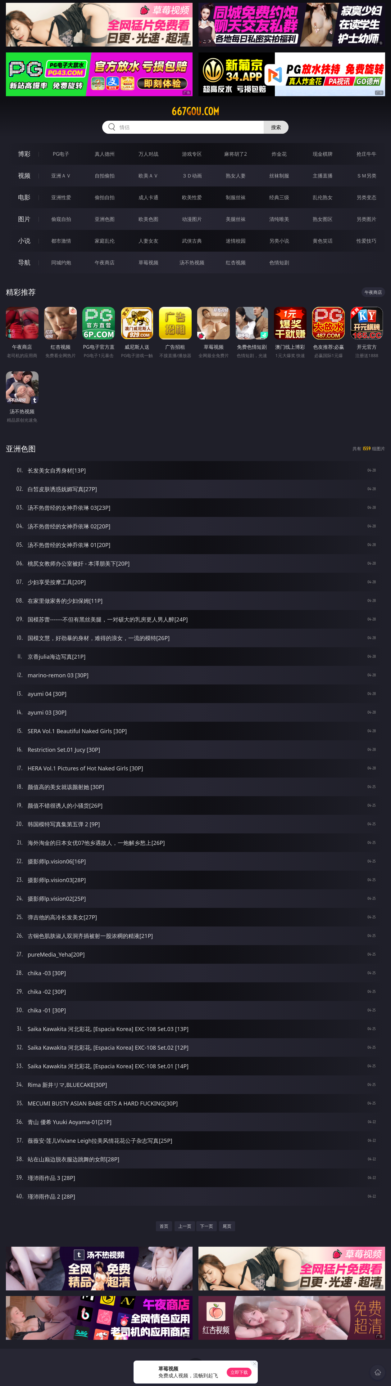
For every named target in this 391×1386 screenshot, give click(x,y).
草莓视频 (148, 262)
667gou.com (195, 111)
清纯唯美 (279, 219)
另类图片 (366, 219)
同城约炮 (61, 262)
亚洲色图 (105, 219)
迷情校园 (236, 240)
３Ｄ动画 (192, 175)
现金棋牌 (323, 153)
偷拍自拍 (105, 197)
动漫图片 (192, 219)
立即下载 (239, 1372)
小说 (24, 240)
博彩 (24, 154)
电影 (24, 197)
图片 (24, 219)
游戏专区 (192, 153)
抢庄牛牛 (366, 153)
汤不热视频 (192, 262)
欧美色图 (148, 219)
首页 (164, 1226)
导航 (24, 262)
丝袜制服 (279, 175)
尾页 (227, 1226)
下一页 (206, 1226)
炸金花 (279, 153)
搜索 (276, 127)
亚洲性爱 (61, 197)
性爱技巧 (366, 240)
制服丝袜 (236, 197)
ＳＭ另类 (366, 175)
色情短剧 (279, 262)
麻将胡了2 (235, 153)
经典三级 (279, 197)
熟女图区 (323, 219)
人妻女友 (148, 240)
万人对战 (148, 153)
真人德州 (105, 153)
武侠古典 (192, 240)
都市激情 (61, 240)
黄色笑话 (323, 240)
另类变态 (366, 197)
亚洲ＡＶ (61, 175)
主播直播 (323, 175)
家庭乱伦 (105, 240)
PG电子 (61, 153)
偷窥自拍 (61, 219)
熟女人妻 (236, 175)
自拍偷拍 (105, 175)
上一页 (184, 1226)
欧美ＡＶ (148, 175)
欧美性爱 (192, 197)
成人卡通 (148, 197)
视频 (24, 175)
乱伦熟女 (323, 197)
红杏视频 (236, 262)
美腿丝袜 (236, 219)
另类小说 (279, 240)
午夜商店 (105, 262)
